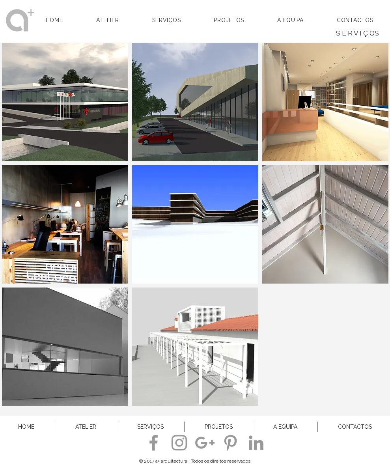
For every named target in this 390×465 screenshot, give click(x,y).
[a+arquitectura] (230, 442)
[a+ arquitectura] (153, 442)
